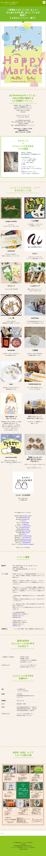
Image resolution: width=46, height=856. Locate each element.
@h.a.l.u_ (24, 534)
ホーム (2, 833)
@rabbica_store (16, 625)
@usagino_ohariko (27, 515)
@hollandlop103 (26, 542)
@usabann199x (26, 517)
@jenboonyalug (27, 535)
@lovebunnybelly (27, 540)
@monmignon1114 (26, 537)
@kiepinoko (26, 524)
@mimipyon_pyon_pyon (25, 539)
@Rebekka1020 (16, 617)
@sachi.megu (26, 529)
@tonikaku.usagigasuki (28, 544)
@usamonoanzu (25, 522)
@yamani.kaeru (27, 525)
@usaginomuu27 (26, 519)
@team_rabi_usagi (26, 530)
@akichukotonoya (25, 527)
